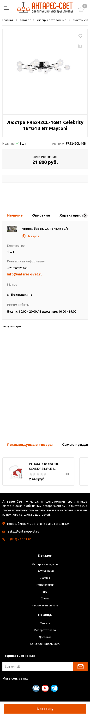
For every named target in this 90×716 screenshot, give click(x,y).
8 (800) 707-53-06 (19, 539)
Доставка (45, 637)
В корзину (45, 709)
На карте (30, 236)
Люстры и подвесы (45, 564)
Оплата (45, 623)
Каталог (45, 555)
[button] (85, 215)
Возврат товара (45, 630)
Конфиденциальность (45, 643)
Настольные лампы (45, 605)
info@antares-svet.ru (24, 274)
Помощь (45, 614)
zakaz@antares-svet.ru (23, 531)
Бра (45, 591)
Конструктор (45, 584)
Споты (45, 598)
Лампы (45, 577)
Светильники (45, 570)
